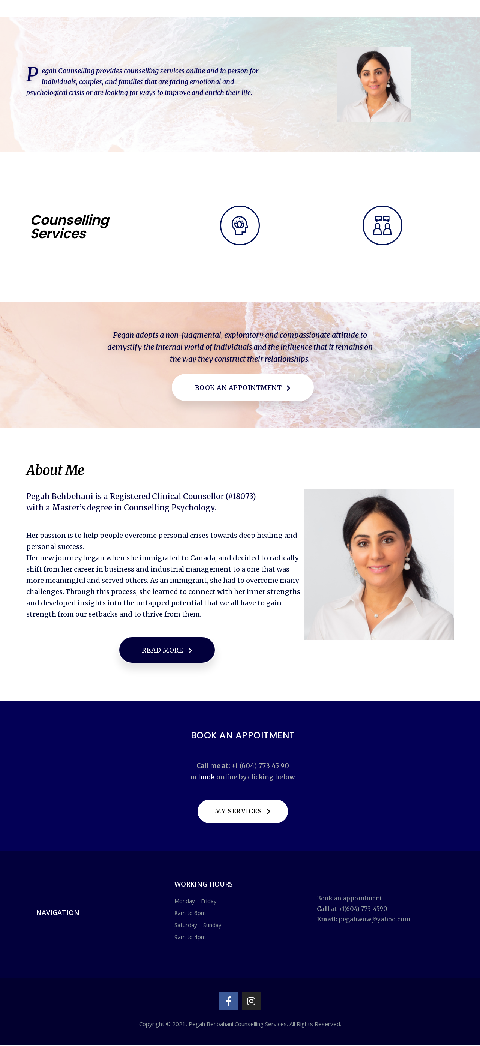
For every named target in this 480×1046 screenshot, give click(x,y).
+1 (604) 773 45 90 (260, 766)
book (206, 777)
